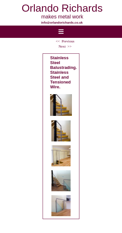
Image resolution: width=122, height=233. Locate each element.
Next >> (65, 46)
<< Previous (65, 41)
